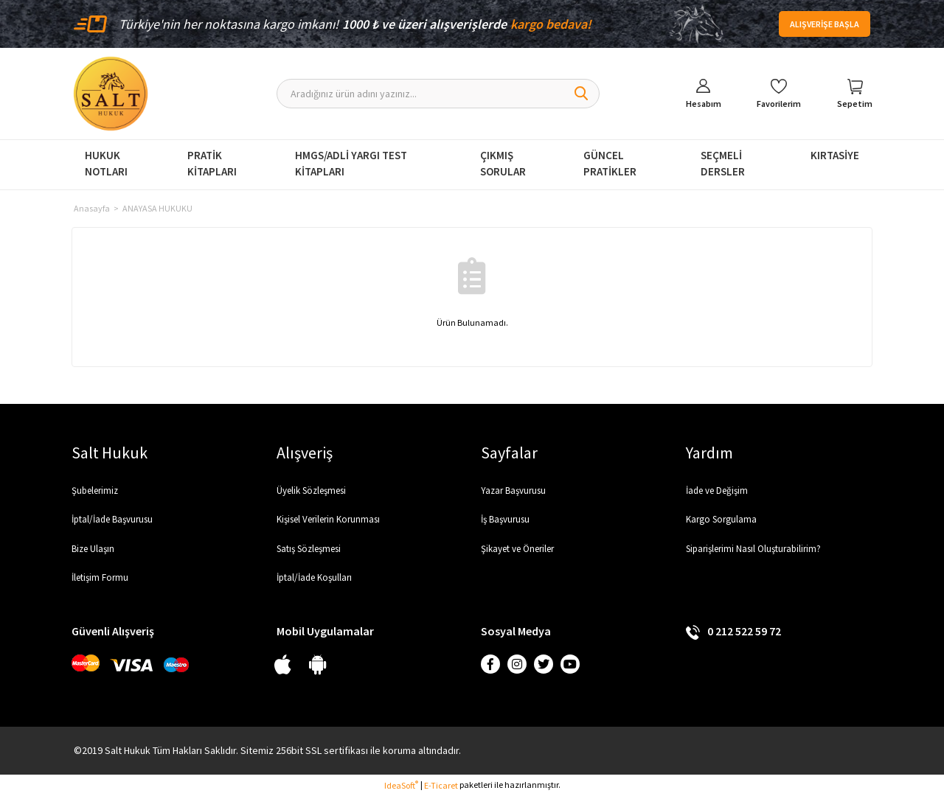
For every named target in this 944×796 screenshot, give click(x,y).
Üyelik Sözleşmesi (311, 490)
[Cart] (854, 93)
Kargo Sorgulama (721, 519)
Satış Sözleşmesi (309, 548)
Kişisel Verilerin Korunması (328, 519)
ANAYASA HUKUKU (157, 208)
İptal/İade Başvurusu (112, 519)
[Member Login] (703, 93)
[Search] (438, 93)
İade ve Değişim (717, 490)
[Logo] (111, 93)
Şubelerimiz (95, 490)
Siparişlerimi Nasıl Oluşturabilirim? (753, 548)
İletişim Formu (100, 577)
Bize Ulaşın (93, 548)
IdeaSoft (401, 785)
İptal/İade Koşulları (314, 577)
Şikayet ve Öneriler (517, 548)
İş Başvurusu (505, 519)
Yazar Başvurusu (513, 490)
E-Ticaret (441, 785)
